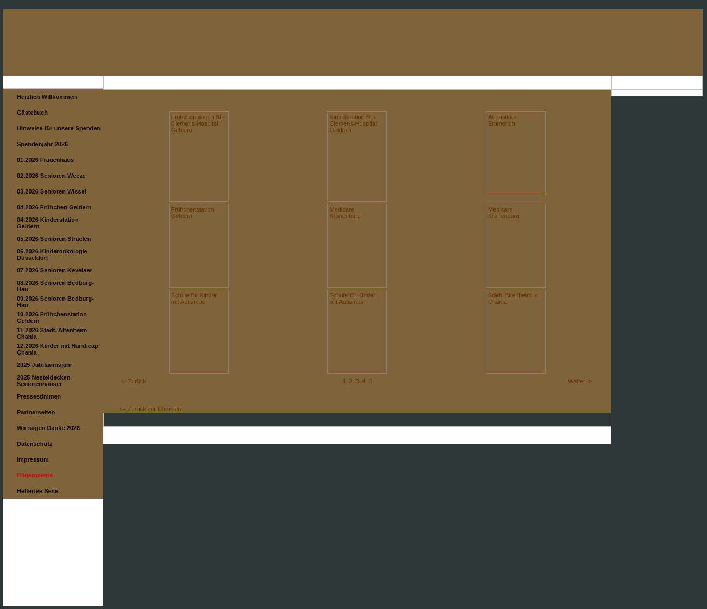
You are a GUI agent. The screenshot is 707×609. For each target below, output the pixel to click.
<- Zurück (133, 381)
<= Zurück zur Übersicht (151, 409)
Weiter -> (580, 381)
